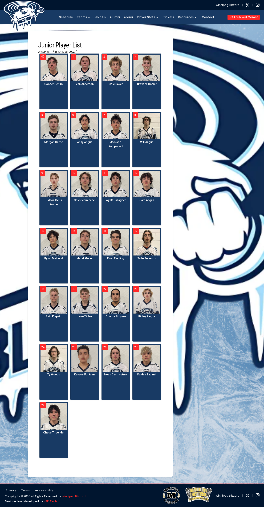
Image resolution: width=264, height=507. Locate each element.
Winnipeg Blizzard (74, 496)
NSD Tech (50, 501)
